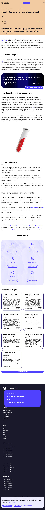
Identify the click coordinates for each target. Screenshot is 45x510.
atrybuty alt (20, 219)
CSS (33, 107)
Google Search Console (37, 225)
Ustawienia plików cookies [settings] (27, 505)
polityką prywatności (12, 502)
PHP (13, 44)
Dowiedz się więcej (12, 252)
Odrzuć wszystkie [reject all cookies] (17, 505)
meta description (34, 207)
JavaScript (14, 225)
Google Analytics (27, 225)
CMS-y (29, 44)
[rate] (2, 23)
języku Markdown (6, 61)
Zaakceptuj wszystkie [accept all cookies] (7, 505)
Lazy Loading (34, 224)
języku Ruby (4, 40)
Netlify (18, 49)
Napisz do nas (26, 3)
